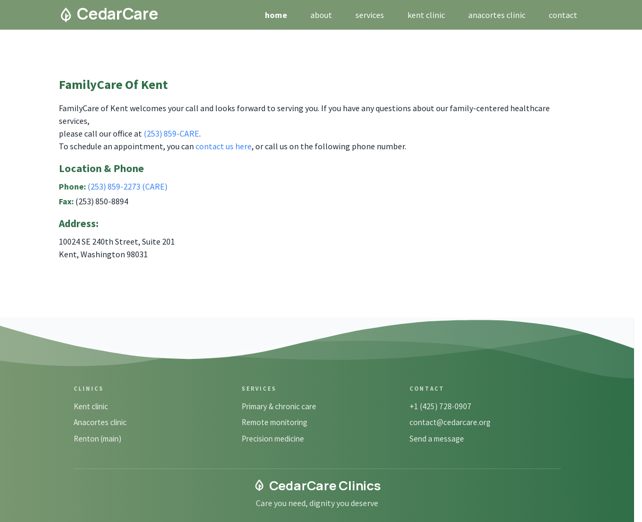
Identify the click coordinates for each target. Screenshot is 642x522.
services (369, 15)
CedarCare (108, 13)
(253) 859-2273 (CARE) (127, 186)
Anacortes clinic (100, 422)
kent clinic (426, 15)
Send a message (436, 439)
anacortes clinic (496, 15)
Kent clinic (91, 406)
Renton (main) (97, 439)
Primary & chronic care (279, 406)
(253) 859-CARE (171, 133)
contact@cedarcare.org (450, 422)
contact (563, 15)
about (321, 15)
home (276, 15)
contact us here (223, 146)
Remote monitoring (274, 422)
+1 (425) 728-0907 (440, 406)
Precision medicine (273, 439)
